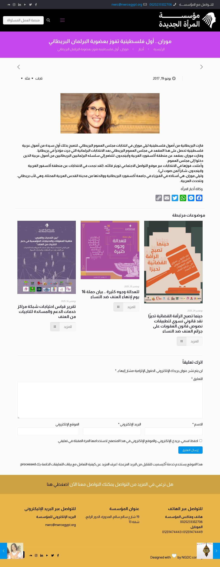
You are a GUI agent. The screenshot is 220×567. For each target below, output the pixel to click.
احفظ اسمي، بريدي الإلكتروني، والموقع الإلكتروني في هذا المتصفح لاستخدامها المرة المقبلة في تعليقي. (128, 441)
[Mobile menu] (62, 20)
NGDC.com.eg (192, 557)
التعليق (197, 379)
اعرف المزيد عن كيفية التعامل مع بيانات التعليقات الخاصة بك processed (69, 464)
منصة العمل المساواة (23, 20)
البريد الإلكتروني (129, 424)
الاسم (197, 424)
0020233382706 (160, 4)
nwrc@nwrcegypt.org (127, 4)
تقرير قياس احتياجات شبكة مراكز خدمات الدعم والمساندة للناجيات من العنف (47, 311)
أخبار (141, 49)
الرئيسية (159, 49)
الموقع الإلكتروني (67, 424)
